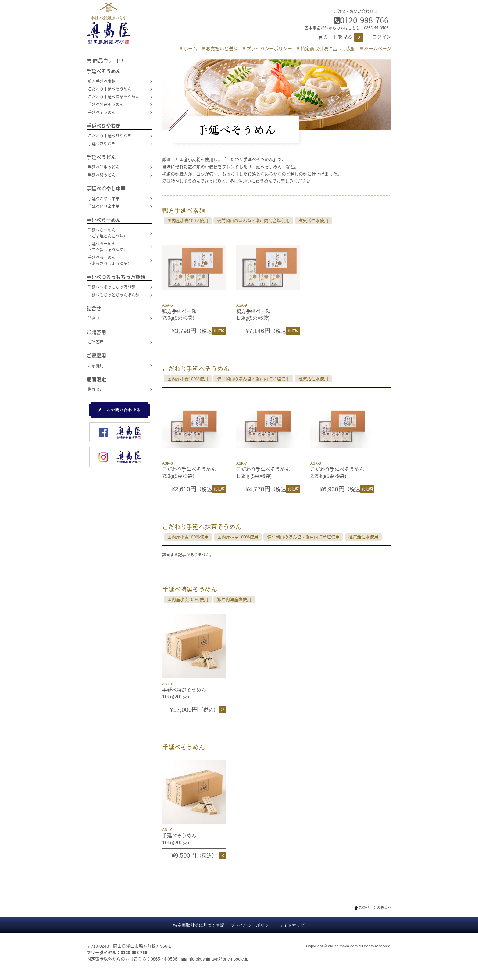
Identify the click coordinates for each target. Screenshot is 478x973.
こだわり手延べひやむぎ (109, 135)
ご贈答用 (96, 332)
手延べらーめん (104, 219)
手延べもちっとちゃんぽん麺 (113, 294)
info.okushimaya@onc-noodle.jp (217, 959)
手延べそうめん (104, 71)
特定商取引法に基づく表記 (328, 48)
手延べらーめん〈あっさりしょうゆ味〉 (109, 260)
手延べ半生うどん (104, 167)
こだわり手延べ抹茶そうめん (113, 96)
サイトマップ (292, 925)
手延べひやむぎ (104, 125)
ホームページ (377, 48)
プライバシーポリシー (269, 48)
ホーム (190, 48)
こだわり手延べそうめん (109, 88)
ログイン (381, 37)
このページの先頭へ (374, 908)
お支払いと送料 (222, 48)
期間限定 (96, 379)
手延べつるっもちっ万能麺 (116, 276)
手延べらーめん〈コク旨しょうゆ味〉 (107, 246)
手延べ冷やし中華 (106, 188)
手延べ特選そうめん (105, 104)
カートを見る (337, 37)
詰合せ (94, 308)
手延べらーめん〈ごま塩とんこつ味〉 (107, 233)
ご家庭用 (96, 355)
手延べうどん (101, 157)
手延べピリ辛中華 (104, 206)
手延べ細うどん (102, 175)
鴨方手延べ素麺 (102, 81)
